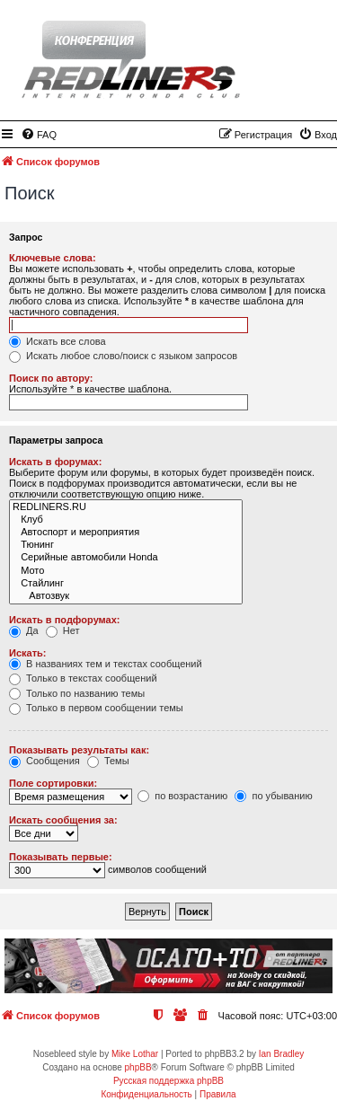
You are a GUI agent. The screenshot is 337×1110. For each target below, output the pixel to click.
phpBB (138, 1067)
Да (24, 630)
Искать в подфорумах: (64, 619)
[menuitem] (39, 134)
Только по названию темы (77, 693)
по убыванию (273, 795)
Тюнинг (126, 545)
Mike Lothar (134, 1054)
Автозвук (126, 596)
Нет (63, 630)
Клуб (126, 520)
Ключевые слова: (52, 257)
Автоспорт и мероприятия (126, 532)
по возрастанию (182, 795)
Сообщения (44, 760)
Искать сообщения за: (63, 820)
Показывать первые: (60, 856)
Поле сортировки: (53, 783)
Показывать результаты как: (79, 749)
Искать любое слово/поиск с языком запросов (123, 355)
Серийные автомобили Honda (126, 557)
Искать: (27, 653)
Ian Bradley (282, 1054)
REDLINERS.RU (126, 507)
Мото (126, 571)
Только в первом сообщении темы (96, 707)
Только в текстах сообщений (83, 678)
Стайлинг (126, 583)
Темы (108, 760)
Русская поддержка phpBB (168, 1081)
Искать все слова (57, 341)
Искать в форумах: (55, 461)
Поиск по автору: (51, 378)
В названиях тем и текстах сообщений (105, 663)
